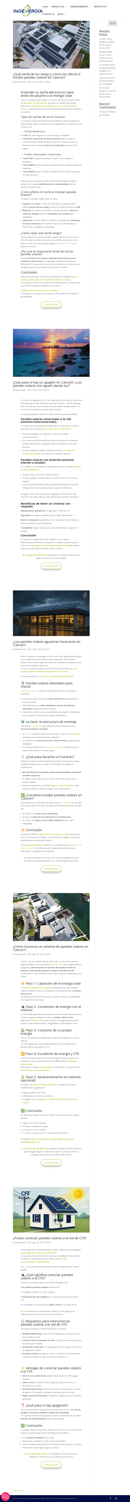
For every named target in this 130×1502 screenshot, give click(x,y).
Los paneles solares (29, 691)
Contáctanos (51, 304)
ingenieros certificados (55, 747)
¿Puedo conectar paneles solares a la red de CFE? (50, 1238)
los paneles (35, 726)
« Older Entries (19, 1490)
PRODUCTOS (57, 7)
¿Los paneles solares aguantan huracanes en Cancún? (46, 643)
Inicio (45, 7)
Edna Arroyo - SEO (23, 81)
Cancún (28, 734)
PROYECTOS (100, 7)
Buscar (113, 23)
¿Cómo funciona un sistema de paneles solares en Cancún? (50, 948)
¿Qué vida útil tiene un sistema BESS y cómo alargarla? (107, 81)
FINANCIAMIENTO (79, 7)
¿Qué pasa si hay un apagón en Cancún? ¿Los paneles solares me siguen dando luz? (47, 384)
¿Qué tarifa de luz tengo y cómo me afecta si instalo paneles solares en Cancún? (46, 76)
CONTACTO (49, 14)
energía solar (66, 802)
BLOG (60, 14)
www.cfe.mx (64, 243)
